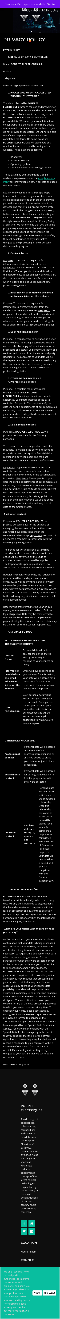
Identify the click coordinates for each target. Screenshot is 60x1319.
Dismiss (51, 4)
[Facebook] (24, 1223)
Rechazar (49, 1292)
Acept (37, 1292)
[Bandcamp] (24, 1231)
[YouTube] (31, 1223)
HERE (11, 1314)
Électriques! (23, 4)
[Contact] (31, 1231)
